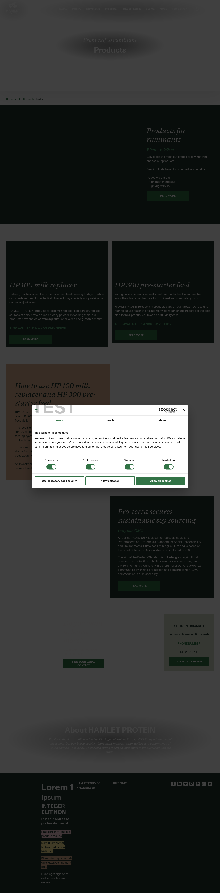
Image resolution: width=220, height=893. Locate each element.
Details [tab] (110, 420)
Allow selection (109, 480)
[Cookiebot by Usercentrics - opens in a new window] (161, 410)
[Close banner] (184, 410)
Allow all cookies (160, 480)
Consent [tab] (58, 420)
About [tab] (162, 420)
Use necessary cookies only (59, 480)
